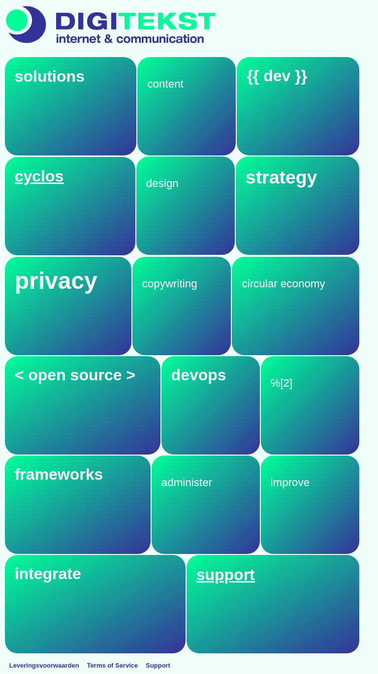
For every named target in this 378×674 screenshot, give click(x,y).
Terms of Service (112, 665)
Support (158, 665)
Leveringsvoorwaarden (44, 665)
